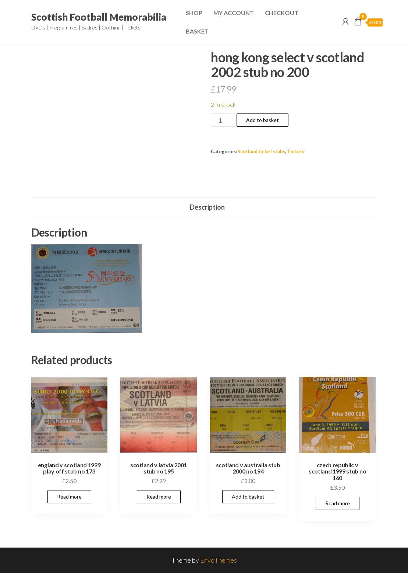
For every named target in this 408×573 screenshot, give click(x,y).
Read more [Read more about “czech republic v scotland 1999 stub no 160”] (337, 503)
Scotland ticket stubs (261, 151)
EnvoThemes (218, 560)
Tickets (295, 151)
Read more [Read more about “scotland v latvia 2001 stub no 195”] (158, 496)
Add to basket (262, 120)
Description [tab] (207, 207)
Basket (197, 31)
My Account (233, 12)
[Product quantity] (223, 120)
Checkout (281, 12)
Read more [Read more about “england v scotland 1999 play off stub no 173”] (69, 496)
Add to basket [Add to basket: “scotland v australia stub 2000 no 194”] (248, 496)
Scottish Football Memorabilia (98, 17)
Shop (194, 12)
